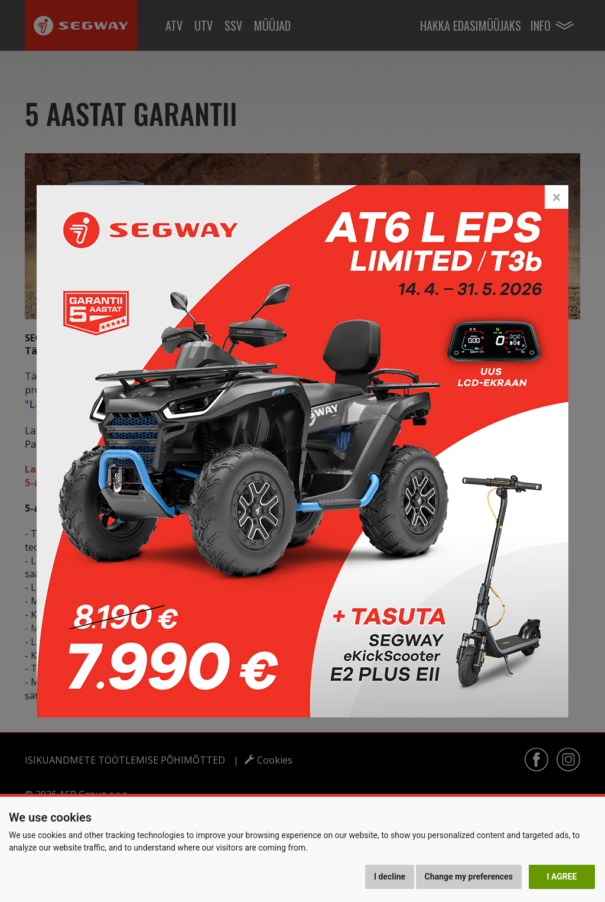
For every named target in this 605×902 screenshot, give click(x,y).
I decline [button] (389, 876)
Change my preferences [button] (469, 876)
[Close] (556, 197)
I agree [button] (562, 876)
